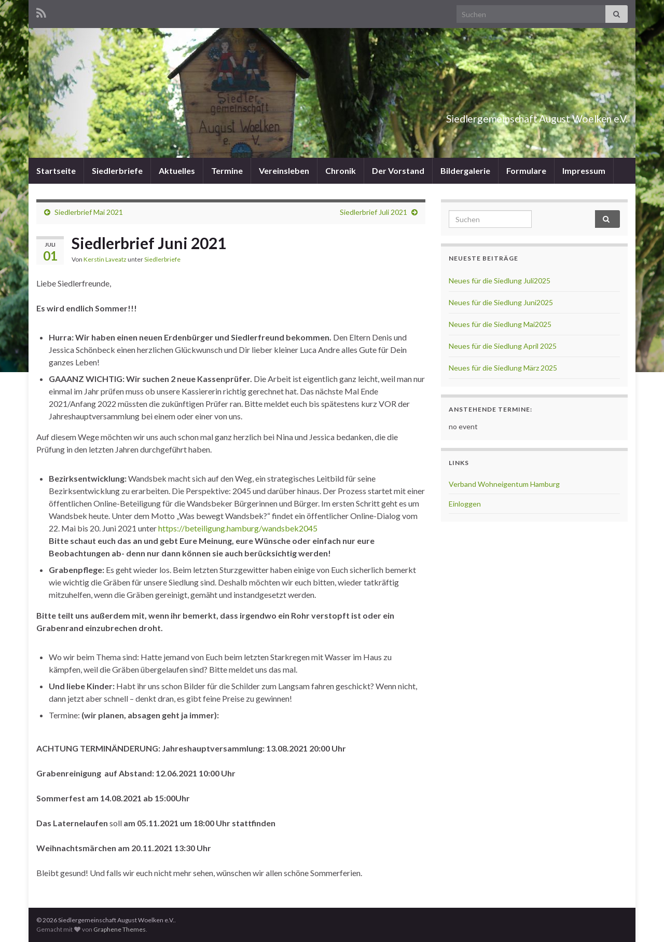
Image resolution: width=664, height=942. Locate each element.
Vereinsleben (284, 170)
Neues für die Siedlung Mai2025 (500, 324)
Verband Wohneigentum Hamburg (504, 484)
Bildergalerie (465, 170)
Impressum (583, 170)
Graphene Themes (119, 929)
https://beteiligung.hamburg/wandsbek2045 (237, 528)
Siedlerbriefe (117, 170)
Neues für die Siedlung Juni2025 (501, 302)
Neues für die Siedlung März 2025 (503, 367)
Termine (227, 170)
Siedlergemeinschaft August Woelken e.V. (491, 116)
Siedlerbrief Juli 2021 (373, 212)
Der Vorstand (398, 170)
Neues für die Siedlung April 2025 (503, 346)
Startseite (56, 170)
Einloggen (465, 503)
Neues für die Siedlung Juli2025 (499, 280)
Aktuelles (177, 170)
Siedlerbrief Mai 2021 (88, 212)
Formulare (526, 170)
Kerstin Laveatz (105, 259)
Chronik (340, 170)
